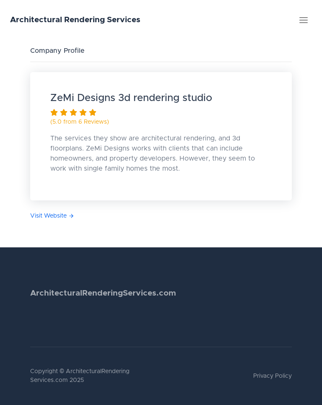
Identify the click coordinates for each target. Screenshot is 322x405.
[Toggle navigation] (303, 20)
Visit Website (52, 216)
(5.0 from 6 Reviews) (79, 122)
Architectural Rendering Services (75, 20)
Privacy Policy (272, 376)
